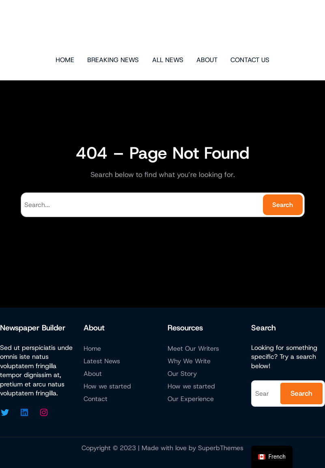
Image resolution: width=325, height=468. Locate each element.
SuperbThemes (220, 448)
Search (282, 205)
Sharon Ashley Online (162, 27)
